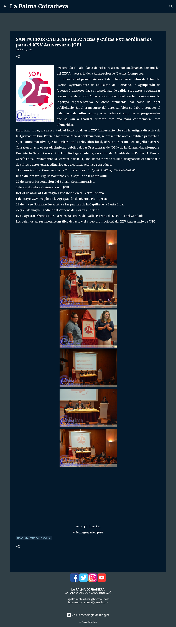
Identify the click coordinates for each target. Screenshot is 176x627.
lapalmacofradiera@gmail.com (88, 602)
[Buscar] (171, 6)
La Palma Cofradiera (39, 6)
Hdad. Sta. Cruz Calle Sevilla (33, 538)
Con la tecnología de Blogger (88, 615)
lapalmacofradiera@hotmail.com (88, 599)
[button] (18, 56)
